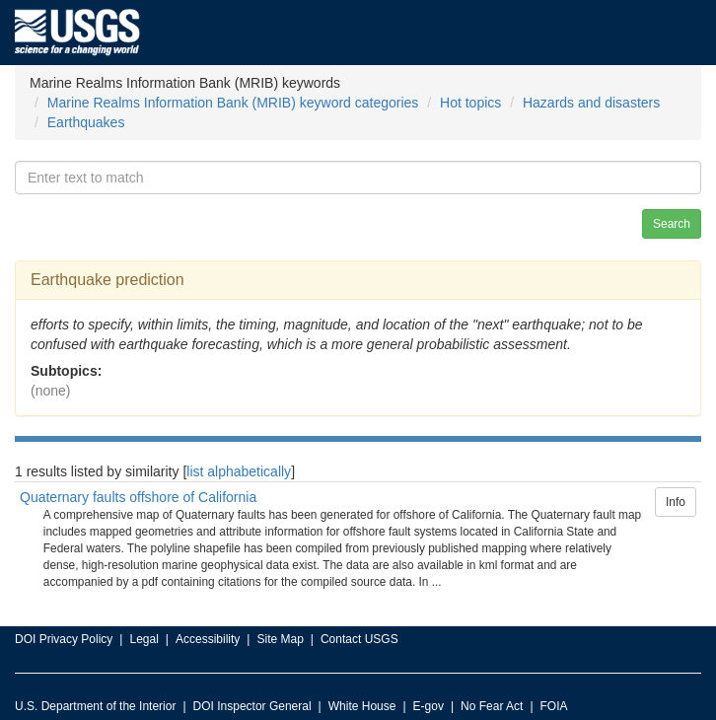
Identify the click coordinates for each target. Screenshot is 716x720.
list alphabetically (238, 471)
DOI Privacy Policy (63, 639)
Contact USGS (359, 639)
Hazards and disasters (591, 102)
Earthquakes (86, 122)
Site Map (279, 639)
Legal (143, 639)
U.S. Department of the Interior (95, 706)
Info (675, 502)
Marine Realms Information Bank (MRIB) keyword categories (233, 102)
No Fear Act (492, 706)
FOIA (554, 706)
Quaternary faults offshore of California (138, 497)
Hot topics (470, 102)
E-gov (428, 706)
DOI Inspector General (252, 706)
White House (362, 706)
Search (671, 224)
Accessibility (208, 639)
